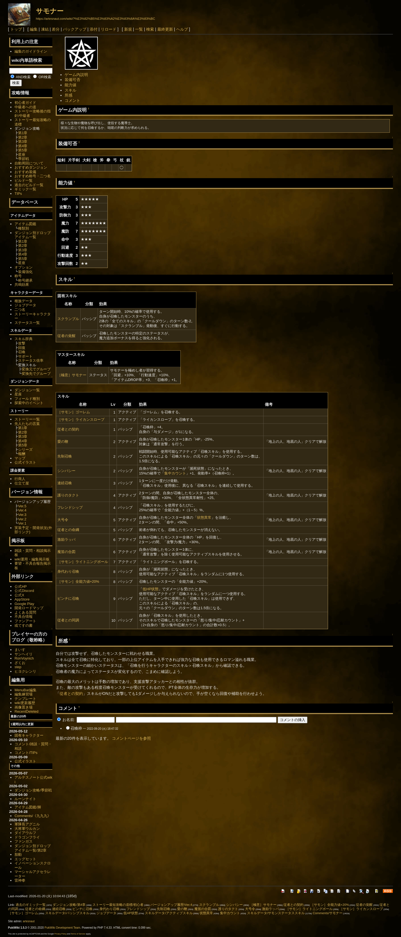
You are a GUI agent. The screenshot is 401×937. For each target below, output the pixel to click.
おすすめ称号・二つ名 (32, 176)
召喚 (21, 352)
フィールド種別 (27, 399)
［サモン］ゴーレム (73, 412)
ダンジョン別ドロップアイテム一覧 (32, 235)
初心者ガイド (25, 102)
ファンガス (23, 841)
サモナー (49, 11)
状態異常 (204, 517)
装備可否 (72, 79)
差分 (56, 29)
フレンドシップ (70, 507)
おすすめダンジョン (30, 167)
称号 (18, 276)
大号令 (62, 520)
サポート (25, 356)
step (17, 667)
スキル (70, 90)
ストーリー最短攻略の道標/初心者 (117, 904)
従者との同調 (68, 620)
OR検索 (42, 77)
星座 (21, 155)
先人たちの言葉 (27, 424)
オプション (23, 267)
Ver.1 (22, 523)
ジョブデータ (25, 305)
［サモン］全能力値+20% (78, 581)
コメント (72, 100)
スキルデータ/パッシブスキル (67, 913)
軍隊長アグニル (27, 824)
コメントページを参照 (131, 738)
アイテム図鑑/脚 (27, 807)
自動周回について (28, 163)
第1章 (22, 133)
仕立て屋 (21, 483)
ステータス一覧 (27, 323)
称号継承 (25, 280)
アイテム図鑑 (25, 224)
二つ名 (19, 310)
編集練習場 (23, 694)
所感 (68, 95)
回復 (21, 348)
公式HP (20, 586)
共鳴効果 (21, 284)
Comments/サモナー (328, 913)
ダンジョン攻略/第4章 (69, 904)
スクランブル (68, 319)
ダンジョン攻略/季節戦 (33, 790)
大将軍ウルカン (27, 829)
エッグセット (25, 859)
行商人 (19, 479)
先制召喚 (64, 456)
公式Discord (24, 591)
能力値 (70, 85)
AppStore (22, 599)
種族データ (23, 301)
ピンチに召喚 (68, 598)
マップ (19, 458)
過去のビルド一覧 (28, 185)
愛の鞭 (62, 441)
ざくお (19, 663)
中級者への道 (25, 107)
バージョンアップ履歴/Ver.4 (171, 904)
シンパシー (66, 471)
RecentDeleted (26, 711)
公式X (19, 595)
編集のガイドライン (30, 51)
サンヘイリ (23, 654)
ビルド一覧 (23, 180)
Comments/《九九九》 (32, 816)
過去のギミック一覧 (31, 904)
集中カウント (175, 473)
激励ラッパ (66, 539)
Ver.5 (22, 506)
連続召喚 (64, 483)
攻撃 (21, 343)
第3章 (22, 141)
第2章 (22, 137)
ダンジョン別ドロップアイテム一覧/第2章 (32, 848)
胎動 (18, 854)
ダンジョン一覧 (27, 390)
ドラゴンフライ (27, 837)
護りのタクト (68, 495)
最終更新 (165, 29)
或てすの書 (23, 625)
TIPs (18, 193)
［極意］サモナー (71, 375)
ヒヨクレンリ (25, 671)
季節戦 (23, 159)
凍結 (45, 29)
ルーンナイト (25, 799)
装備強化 (25, 272)
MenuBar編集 (25, 690)
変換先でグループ (36, 374)
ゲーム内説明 (76, 74)
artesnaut (29, 921)
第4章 (22, 146)
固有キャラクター (28, 735)
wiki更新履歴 (24, 703)
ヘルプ (182, 29)
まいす (19, 650)
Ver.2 (22, 519)
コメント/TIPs (25, 753)
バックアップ (74, 29)
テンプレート (25, 699)
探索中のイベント (28, 403)
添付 (93, 29)
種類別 (23, 228)
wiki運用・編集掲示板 (32, 559)
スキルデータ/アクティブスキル (168, 913)
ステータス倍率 (30, 360)
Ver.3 (22, 515)
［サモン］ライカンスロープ (80, 419)
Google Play (24, 604)
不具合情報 (23, 616)
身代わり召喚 (68, 571)
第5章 (22, 150)
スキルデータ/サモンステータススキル (276, 913)
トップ (16, 29)
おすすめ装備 (25, 172)
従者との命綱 (68, 530)
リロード (108, 29)
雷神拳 (19, 880)
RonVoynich (24, 658)
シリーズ (25, 449)
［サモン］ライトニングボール (82, 562)
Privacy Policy (60, 934)
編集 (34, 29)
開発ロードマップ (28, 608)
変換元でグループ (36, 369)
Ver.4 (22, 510)
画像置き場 (23, 707)
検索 (150, 29)
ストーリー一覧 (27, 419)
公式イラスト (25, 462)
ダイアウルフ (25, 833)
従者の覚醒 (66, 336)
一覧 (139, 29)
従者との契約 (68, 429)
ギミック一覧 (25, 189)
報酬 (21, 454)
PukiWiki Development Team (62, 927)
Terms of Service (78, 934)
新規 (128, 29)
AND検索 (21, 77)
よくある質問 (25, 612)
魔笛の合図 (66, 552)
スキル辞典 (23, 339)
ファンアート (25, 621)
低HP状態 (150, 589)
